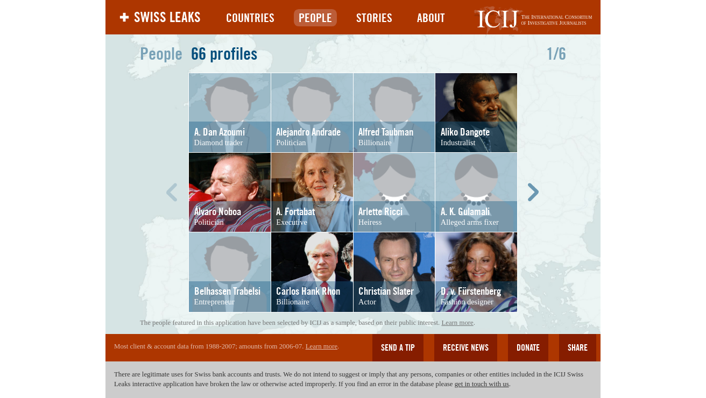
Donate (528, 348)
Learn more (457, 322)
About (431, 17)
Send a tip (398, 348)
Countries (250, 17)
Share (578, 348)
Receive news (466, 348)
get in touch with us (482, 384)
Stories (374, 17)
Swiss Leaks (167, 17)
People (315, 17)
